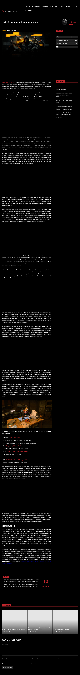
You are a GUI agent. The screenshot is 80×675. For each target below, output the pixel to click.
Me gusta (75, 37)
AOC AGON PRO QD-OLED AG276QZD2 (18, 451)
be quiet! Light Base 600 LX (13, 446)
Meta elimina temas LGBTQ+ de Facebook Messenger (63, 88)
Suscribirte (74, 46)
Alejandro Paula (72, 23)
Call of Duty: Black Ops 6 (8, 83)
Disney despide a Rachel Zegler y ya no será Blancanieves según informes (64, 95)
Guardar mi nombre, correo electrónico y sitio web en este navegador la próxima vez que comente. (25, 663)
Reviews (4, 30)
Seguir (75, 40)
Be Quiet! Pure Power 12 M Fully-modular (17, 460)
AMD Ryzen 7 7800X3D (16, 437)
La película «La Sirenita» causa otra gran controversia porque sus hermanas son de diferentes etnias (64, 108)
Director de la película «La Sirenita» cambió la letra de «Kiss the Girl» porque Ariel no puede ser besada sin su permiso (64, 115)
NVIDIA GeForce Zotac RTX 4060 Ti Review (64, 101)
